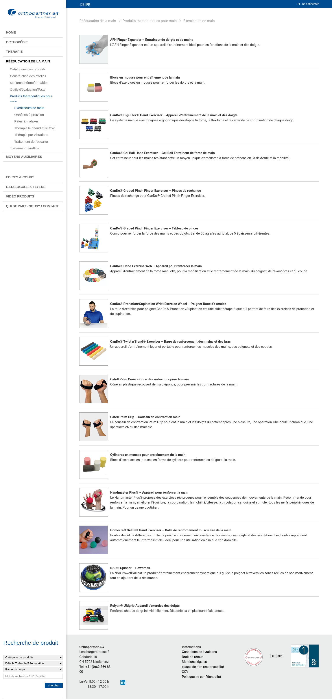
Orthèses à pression (29, 114)
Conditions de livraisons (199, 652)
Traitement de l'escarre (31, 141)
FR (88, 4)
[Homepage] (33, 14)
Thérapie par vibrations (31, 135)
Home (11, 32)
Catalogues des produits (28, 69)
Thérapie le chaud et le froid (34, 128)
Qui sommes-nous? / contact (32, 206)
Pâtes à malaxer (26, 121)
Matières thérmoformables (29, 83)
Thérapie (14, 51)
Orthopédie (17, 42)
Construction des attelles (28, 76)
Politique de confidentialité (201, 677)
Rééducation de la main (28, 61)
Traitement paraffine (24, 148)
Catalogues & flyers (26, 187)
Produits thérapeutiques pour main (31, 98)
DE (82, 4)
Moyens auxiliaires (24, 156)
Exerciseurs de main (29, 108)
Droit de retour (192, 657)
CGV (185, 672)
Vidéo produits (20, 196)
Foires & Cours (20, 177)
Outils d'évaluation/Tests (27, 89)
